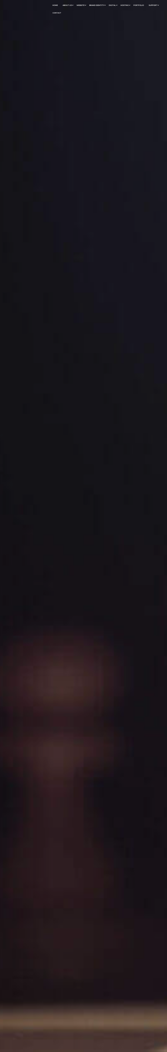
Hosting (125, 5)
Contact (56, 13)
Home (55, 5)
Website (81, 5)
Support (153, 5)
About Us (67, 5)
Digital (112, 5)
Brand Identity (96, 5)
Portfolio (138, 5)
